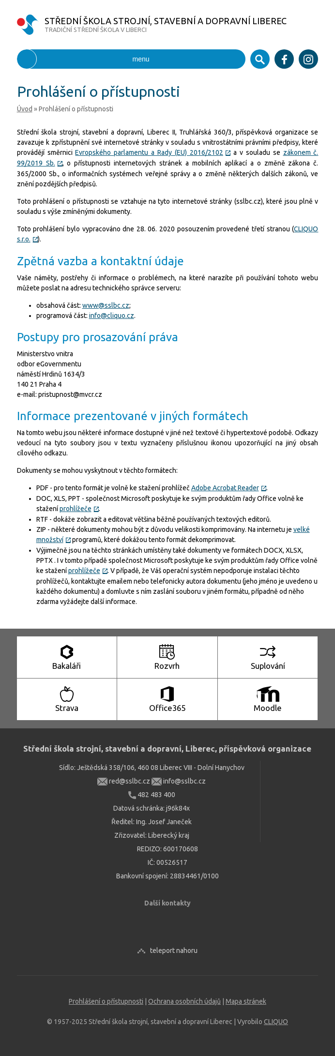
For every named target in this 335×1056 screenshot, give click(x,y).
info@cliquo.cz (111, 315)
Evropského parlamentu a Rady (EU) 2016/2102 (152, 152)
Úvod (24, 109)
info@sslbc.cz (179, 781)
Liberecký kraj (168, 835)
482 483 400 (151, 795)
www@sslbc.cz (105, 305)
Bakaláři (66, 657)
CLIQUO (276, 1022)
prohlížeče (79, 509)
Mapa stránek (246, 1001)
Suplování (268, 657)
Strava (66, 699)
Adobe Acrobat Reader (228, 488)
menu (83, 59)
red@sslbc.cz (123, 781)
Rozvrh (167, 657)
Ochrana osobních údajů (184, 1001)
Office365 (167, 699)
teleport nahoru (174, 950)
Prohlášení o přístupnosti (106, 1001)
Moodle (268, 699)
